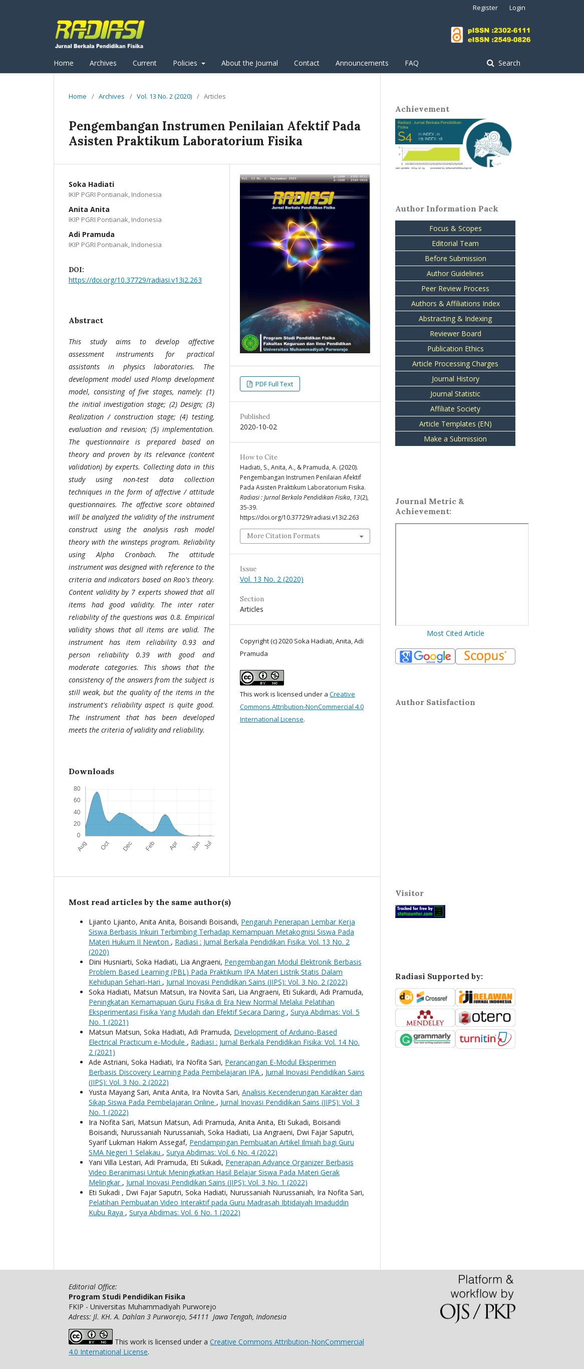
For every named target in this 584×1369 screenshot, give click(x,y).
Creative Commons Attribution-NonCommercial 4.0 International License (302, 707)
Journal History (455, 378)
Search (508, 63)
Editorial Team (455, 243)
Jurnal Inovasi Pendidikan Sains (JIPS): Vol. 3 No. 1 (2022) (217, 1182)
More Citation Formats (283, 536)
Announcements (362, 63)
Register (485, 7)
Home (64, 63)
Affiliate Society (455, 408)
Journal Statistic (455, 393)
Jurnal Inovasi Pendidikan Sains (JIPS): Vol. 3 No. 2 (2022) (257, 982)
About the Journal (249, 63)
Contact (307, 63)
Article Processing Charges (455, 363)
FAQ (412, 63)
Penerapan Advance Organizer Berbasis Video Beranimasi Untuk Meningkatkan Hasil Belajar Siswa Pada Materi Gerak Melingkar (221, 1172)
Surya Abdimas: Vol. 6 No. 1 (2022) (184, 1212)
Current (145, 63)
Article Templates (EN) (455, 423)
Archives (103, 63)
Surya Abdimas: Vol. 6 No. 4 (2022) (221, 1152)
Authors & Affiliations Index (455, 303)
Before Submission (455, 258)
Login (517, 7)
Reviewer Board (455, 333)
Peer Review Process (455, 288)
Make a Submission (455, 438)
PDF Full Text (273, 383)
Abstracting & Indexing (455, 318)
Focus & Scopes (455, 228)
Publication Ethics (455, 348)
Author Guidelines (455, 273)
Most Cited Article (455, 633)
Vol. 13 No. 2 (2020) (164, 96)
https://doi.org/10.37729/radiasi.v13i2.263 (135, 280)
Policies (186, 63)
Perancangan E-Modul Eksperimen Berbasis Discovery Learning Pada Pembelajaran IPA (212, 1067)
